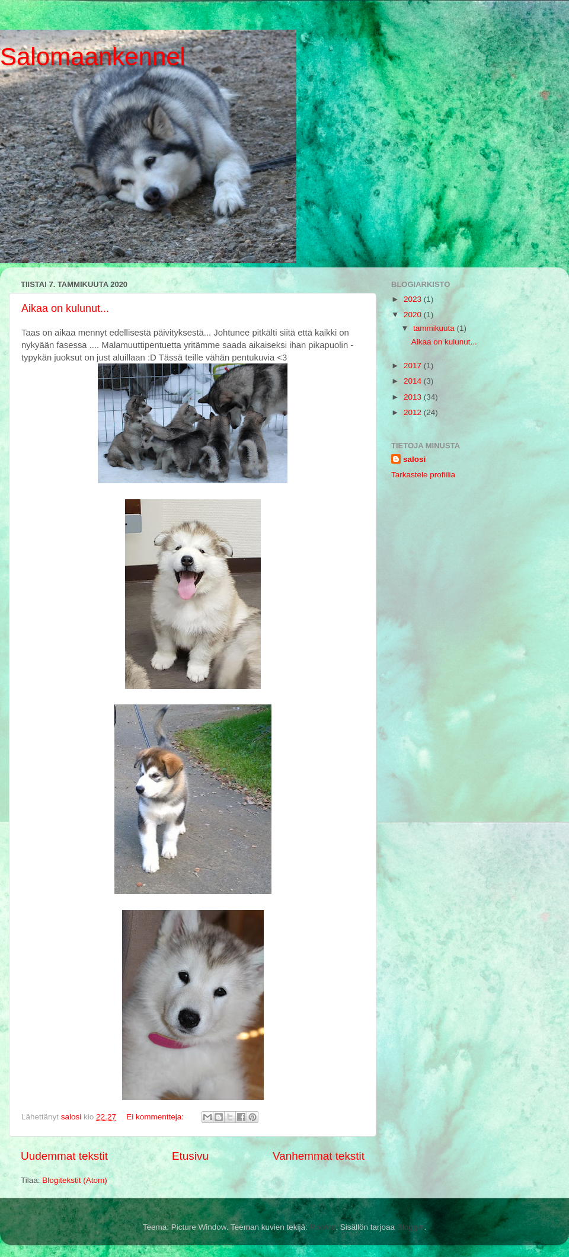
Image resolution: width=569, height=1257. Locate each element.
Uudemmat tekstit (64, 1156)
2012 (414, 412)
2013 (414, 397)
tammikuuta (435, 328)
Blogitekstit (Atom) (74, 1180)
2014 (414, 381)
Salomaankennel (93, 57)
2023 (414, 299)
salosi (414, 459)
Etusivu (190, 1156)
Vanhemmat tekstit (319, 1156)
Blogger (410, 1227)
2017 (414, 365)
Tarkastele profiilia (423, 474)
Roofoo (323, 1227)
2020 (414, 314)
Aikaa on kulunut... (65, 308)
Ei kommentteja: (156, 1116)
